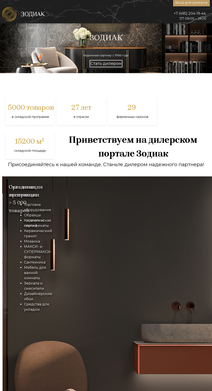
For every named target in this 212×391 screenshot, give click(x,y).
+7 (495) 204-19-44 (190, 13)
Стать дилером (106, 63)
